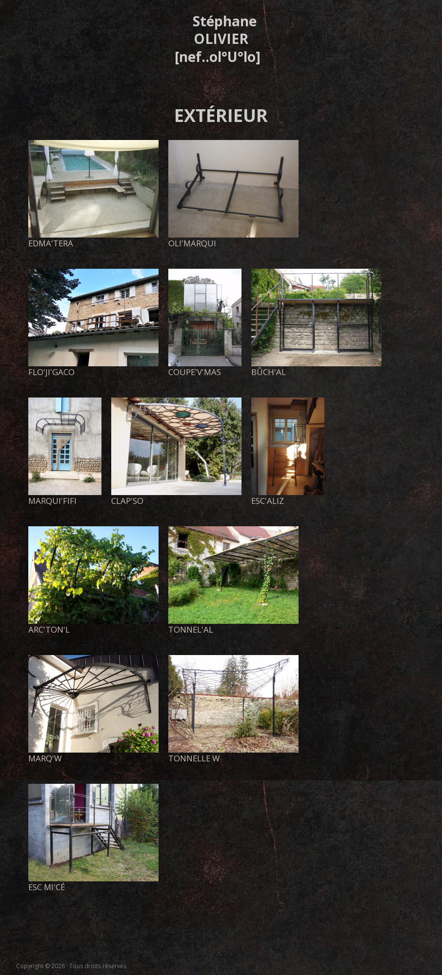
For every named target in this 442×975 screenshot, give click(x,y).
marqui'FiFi (52, 500)
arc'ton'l (49, 629)
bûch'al (268, 372)
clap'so (127, 500)
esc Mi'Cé (46, 887)
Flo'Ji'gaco (51, 372)
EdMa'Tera (50, 243)
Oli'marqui (192, 243)
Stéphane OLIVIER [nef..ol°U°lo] (218, 39)
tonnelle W (194, 758)
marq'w (45, 758)
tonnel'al (190, 629)
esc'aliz (267, 500)
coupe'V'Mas (194, 372)
